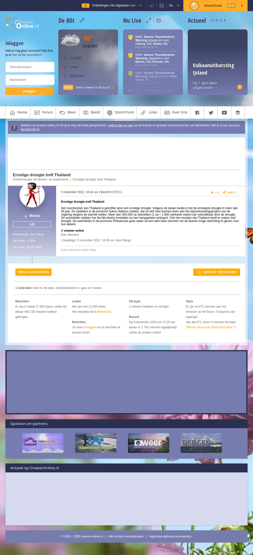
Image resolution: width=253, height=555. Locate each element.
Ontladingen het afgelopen (113, 5)
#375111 (116, 192)
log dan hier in (30, 129)
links (148, 113)
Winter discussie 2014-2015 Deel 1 (211, 327)
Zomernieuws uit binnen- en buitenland (40, 179)
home (17, 113)
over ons (175, 113)
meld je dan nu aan (120, 125)
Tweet (231, 192)
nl (171, 5)
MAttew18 (104, 311)
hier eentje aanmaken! (27, 55)
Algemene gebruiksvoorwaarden (170, 536)
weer (67, 113)
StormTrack (120, 113)
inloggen (90, 327)
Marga (35, 215)
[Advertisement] (123, 153)
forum (43, 113)
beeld (91, 113)
